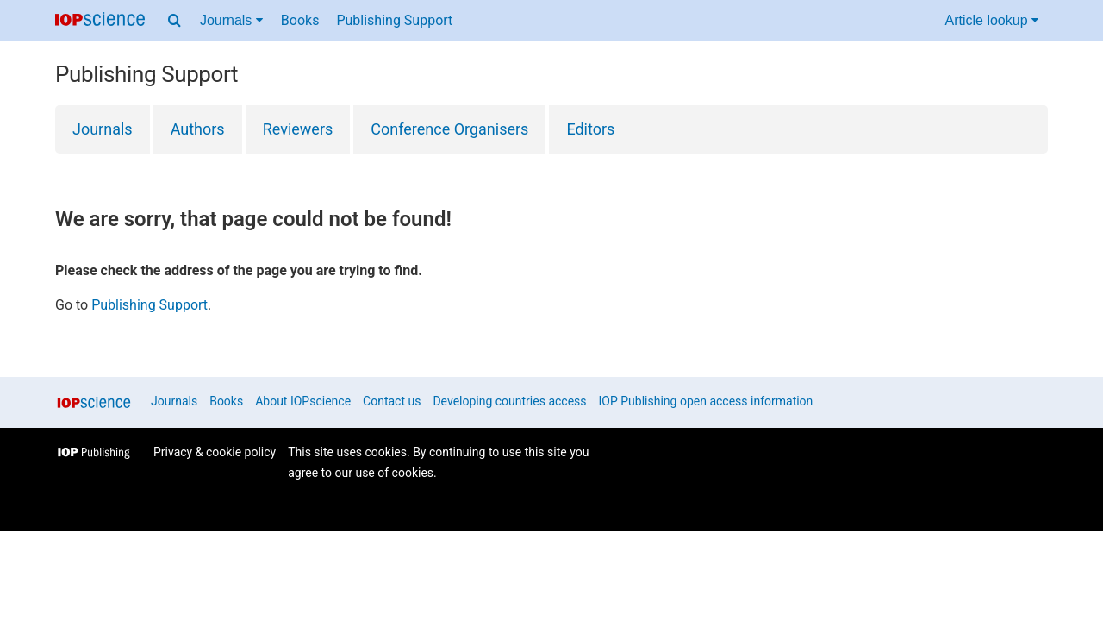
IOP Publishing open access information (706, 401)
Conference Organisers (449, 129)
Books (300, 20)
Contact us (392, 401)
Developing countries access (509, 401)
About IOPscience (303, 401)
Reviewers (298, 129)
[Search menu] (174, 20)
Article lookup (992, 20)
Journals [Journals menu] (231, 20)
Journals (102, 129)
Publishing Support (394, 20)
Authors (198, 129)
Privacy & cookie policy (214, 452)
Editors (590, 129)
